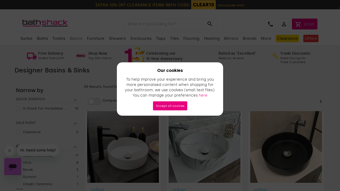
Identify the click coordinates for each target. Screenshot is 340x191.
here (203, 95)
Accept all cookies (170, 106)
